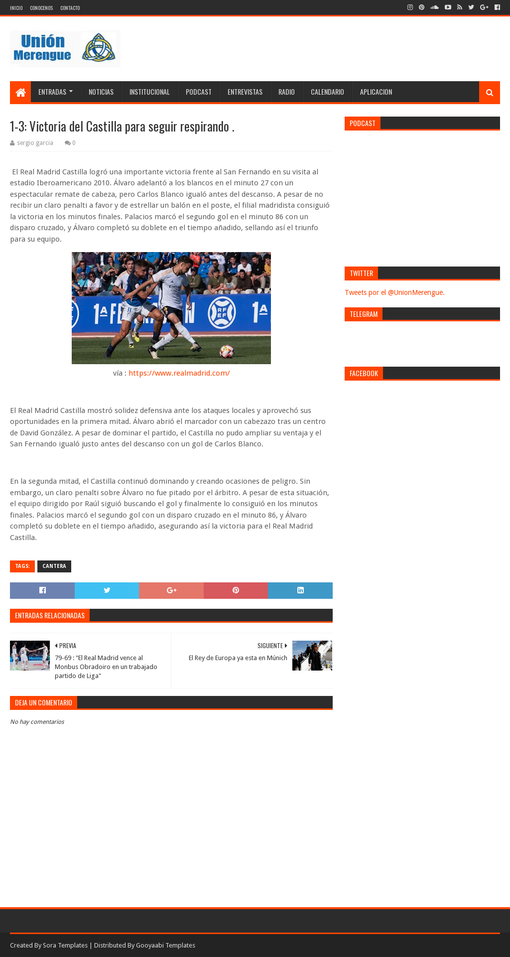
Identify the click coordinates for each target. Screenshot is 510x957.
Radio (286, 91)
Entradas (52, 91)
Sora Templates (65, 945)
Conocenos (41, 7)
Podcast (199, 91)
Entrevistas (245, 91)
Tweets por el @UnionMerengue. (395, 292)
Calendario (327, 91)
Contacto (70, 7)
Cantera (54, 566)
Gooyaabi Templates (165, 945)
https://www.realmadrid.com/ (179, 373)
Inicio (16, 7)
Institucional (149, 91)
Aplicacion (376, 91)
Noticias (101, 91)
